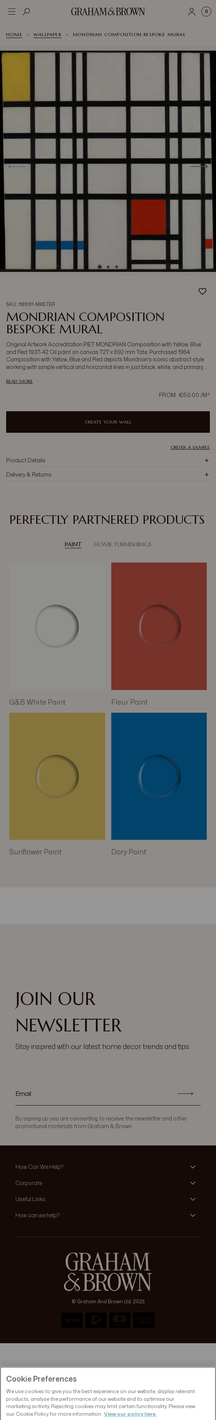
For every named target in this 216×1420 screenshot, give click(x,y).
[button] (108, 460)
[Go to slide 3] (116, 267)
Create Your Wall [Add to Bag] (108, 422)
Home (14, 34)
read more (19, 381)
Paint (73, 544)
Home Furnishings (122, 544)
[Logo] (108, 11)
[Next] (199, 166)
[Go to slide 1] (99, 267)
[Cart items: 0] (206, 12)
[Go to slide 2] (108, 267)
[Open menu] (11, 11)
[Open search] (27, 12)
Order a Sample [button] (190, 447)
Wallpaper (47, 34)
